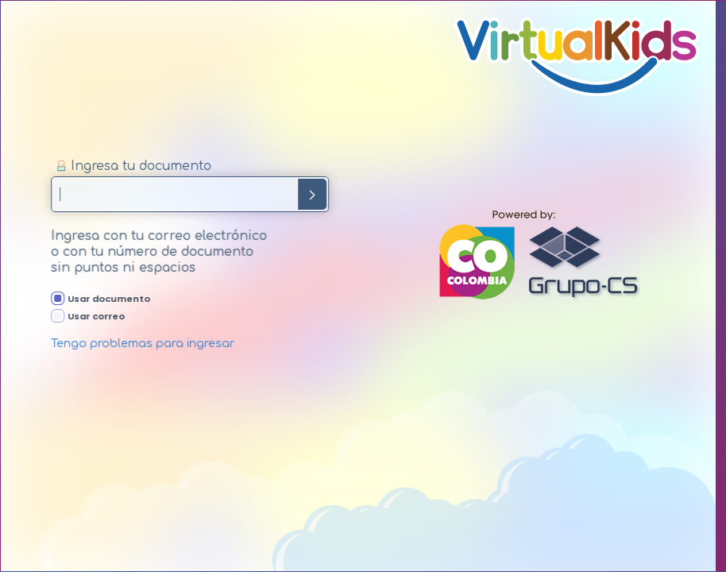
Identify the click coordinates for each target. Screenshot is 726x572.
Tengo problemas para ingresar (147, 344)
